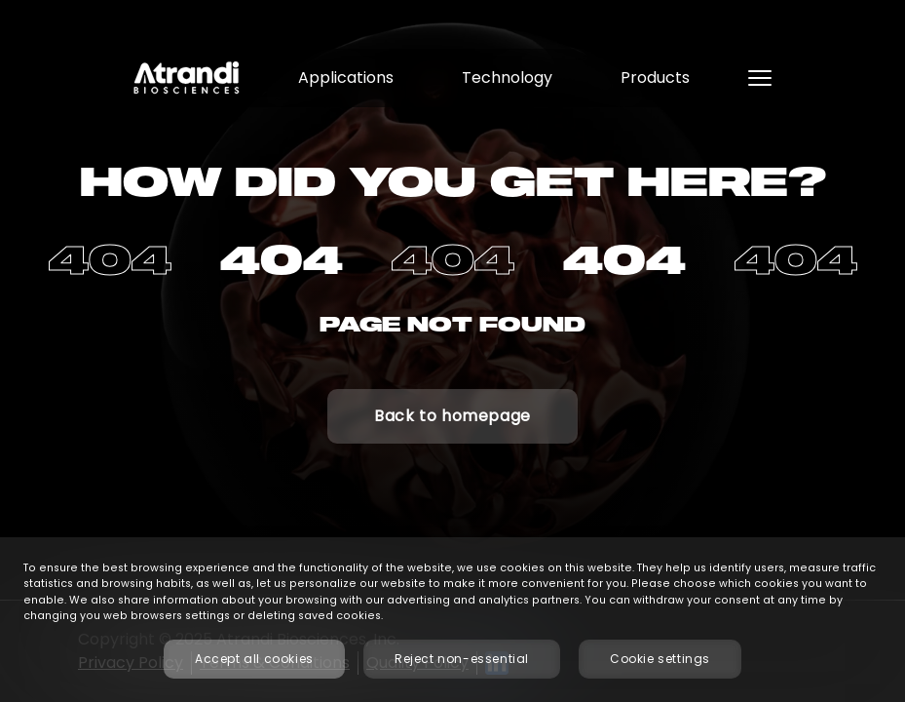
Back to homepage (452, 416)
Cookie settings (660, 658)
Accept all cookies (254, 658)
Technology (507, 77)
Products (655, 77)
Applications (346, 77)
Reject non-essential (462, 658)
